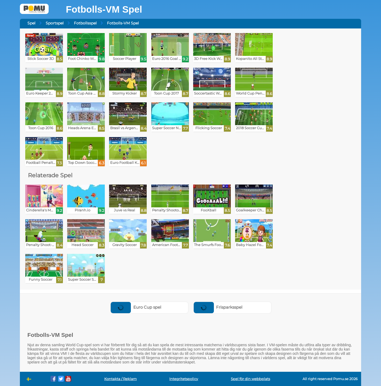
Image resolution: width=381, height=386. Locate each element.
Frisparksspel (218, 307)
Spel (31, 23)
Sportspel (55, 23)
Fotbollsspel (85, 23)
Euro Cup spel (136, 307)
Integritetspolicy (183, 379)
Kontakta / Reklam (120, 379)
